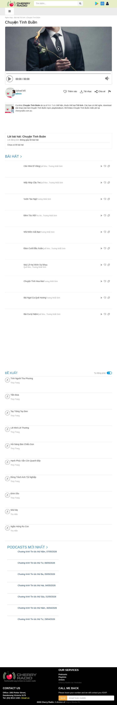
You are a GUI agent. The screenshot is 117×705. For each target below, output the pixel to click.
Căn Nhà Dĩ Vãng (32, 166)
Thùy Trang (15, 383)
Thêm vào (70, 91)
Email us (25, 698)
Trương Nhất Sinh (56, 166)
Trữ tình (79, 105)
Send (62, 698)
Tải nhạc (86, 91)
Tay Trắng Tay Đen (19, 411)
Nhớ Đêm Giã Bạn (32, 232)
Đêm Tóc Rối (30, 215)
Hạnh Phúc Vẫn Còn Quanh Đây (26, 460)
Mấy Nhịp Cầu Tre (32, 183)
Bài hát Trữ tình (19, 17)
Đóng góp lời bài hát (29, 140)
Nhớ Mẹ (14, 510)
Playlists (62, 677)
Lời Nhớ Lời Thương (20, 428)
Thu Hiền (14, 514)
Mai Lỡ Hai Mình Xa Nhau (36, 265)
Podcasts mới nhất (26, 547)
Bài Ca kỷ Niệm (31, 314)
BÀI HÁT (12, 156)
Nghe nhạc (9, 17)
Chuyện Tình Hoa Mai (34, 281)
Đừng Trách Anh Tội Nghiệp (23, 477)
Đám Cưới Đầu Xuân (33, 248)
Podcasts (62, 674)
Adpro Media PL (72, 702)
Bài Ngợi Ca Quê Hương (35, 298)
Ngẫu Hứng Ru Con (20, 526)
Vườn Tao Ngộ (30, 199)
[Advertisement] (59, 121)
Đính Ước (15, 493)
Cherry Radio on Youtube (70, 682)
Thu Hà (39, 216)
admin (18, 93)
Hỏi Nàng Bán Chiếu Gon (22, 444)
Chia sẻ (100, 91)
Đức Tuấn (52, 105)
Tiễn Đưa (15, 395)
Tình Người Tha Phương (22, 378)
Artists (61, 680)
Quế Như (43, 166)
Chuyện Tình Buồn (33, 17)
